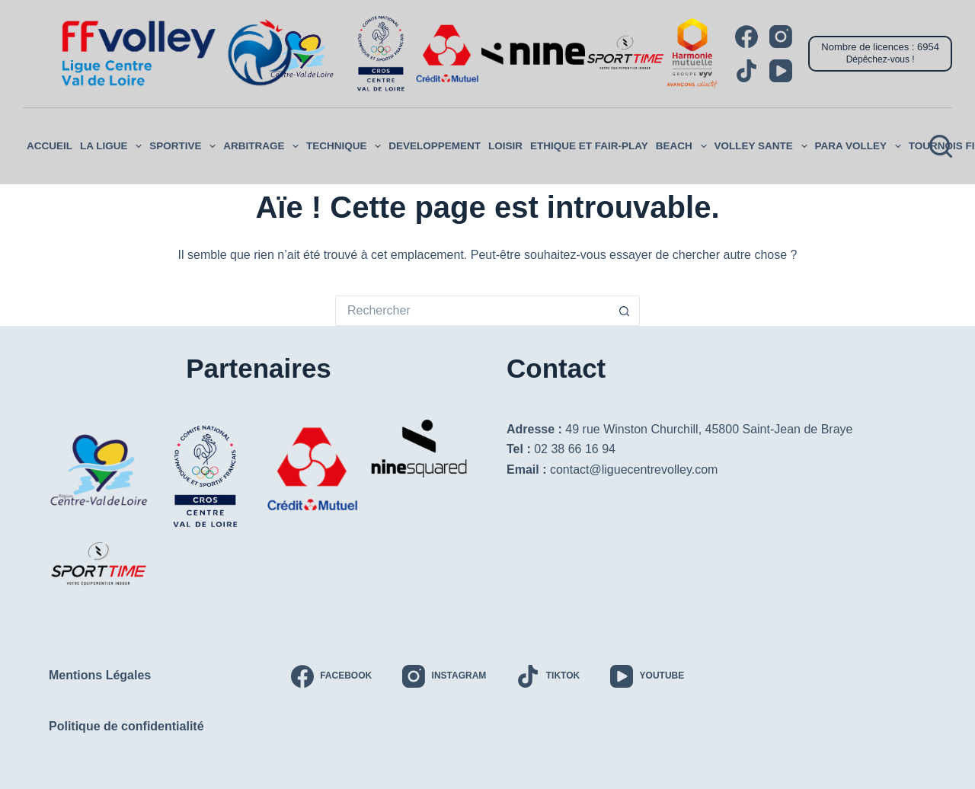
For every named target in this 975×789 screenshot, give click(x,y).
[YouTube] (780, 70)
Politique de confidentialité (126, 725)
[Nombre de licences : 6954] (880, 53)
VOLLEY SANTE (762, 146)
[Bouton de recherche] (624, 310)
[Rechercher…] (472, 310)
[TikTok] (746, 70)
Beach (683, 146)
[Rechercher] (940, 146)
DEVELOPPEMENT (434, 146)
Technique (345, 146)
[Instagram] (780, 36)
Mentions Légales (100, 674)
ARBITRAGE (262, 146)
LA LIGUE (112, 146)
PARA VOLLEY (860, 146)
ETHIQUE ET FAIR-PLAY (589, 146)
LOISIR (505, 146)
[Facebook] (746, 36)
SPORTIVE (184, 146)
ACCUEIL (49, 146)
